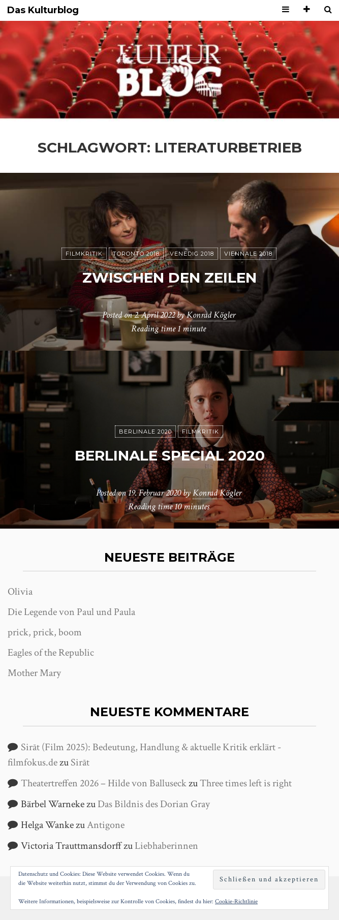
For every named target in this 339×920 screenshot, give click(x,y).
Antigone (106, 825)
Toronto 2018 (136, 253)
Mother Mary (34, 673)
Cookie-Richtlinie (236, 901)
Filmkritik (84, 253)
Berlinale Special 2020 (170, 455)
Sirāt (80, 762)
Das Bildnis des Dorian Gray (154, 804)
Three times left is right (246, 783)
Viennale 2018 (248, 253)
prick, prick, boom (45, 632)
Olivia (20, 591)
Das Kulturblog (43, 10)
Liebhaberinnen (166, 845)
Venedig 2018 (192, 253)
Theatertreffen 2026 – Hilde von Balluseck (104, 783)
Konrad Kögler (211, 315)
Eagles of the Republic (51, 652)
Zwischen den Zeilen (169, 277)
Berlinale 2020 (145, 431)
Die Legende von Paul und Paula (71, 612)
